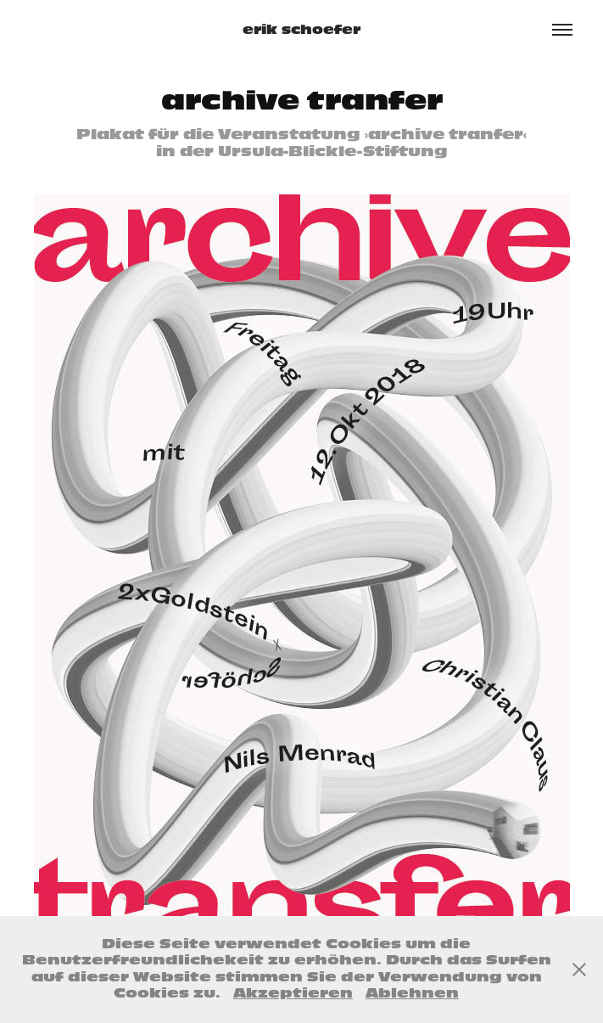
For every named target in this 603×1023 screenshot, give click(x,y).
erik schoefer (301, 29)
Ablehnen (412, 993)
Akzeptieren (293, 993)
